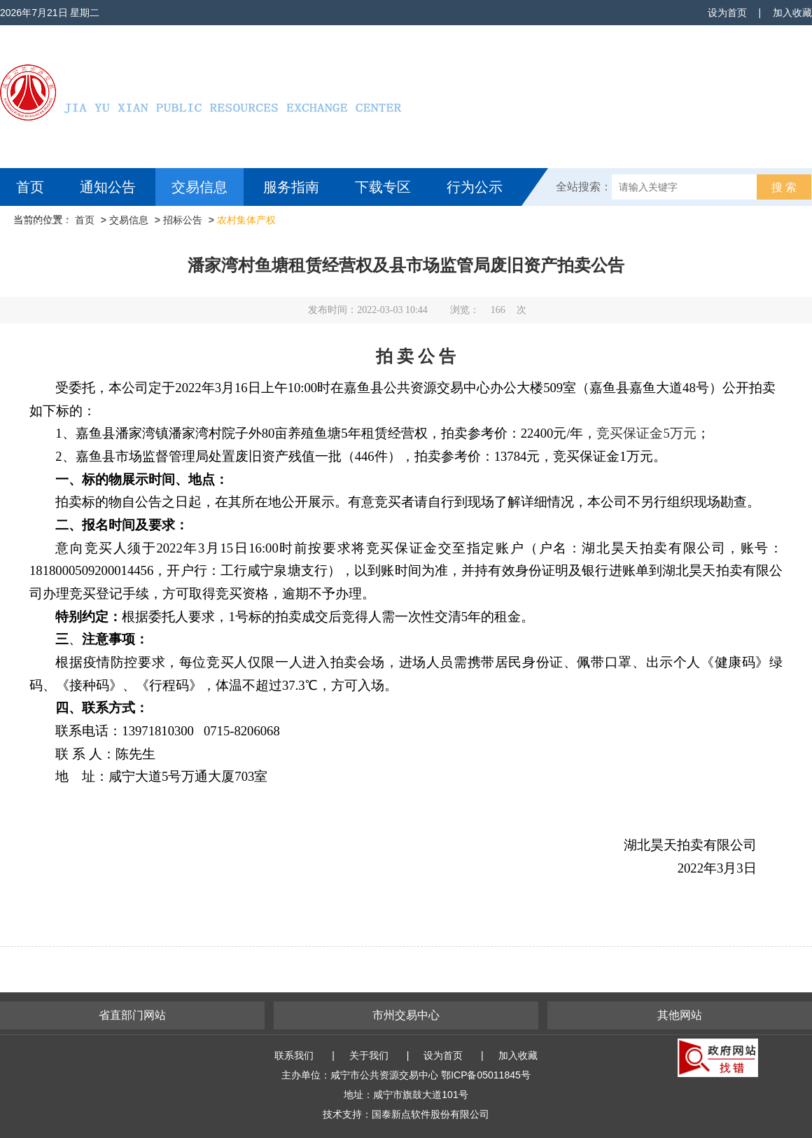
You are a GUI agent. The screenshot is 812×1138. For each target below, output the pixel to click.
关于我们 (368, 1055)
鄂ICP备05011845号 (486, 1075)
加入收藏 (792, 12)
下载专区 (383, 187)
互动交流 (48, 225)
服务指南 (291, 187)
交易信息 (199, 187)
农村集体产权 (246, 219)
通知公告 (108, 187)
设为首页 (727, 12)
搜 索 (784, 187)
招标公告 (182, 219)
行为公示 (475, 187)
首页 (30, 187)
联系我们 (294, 1055)
